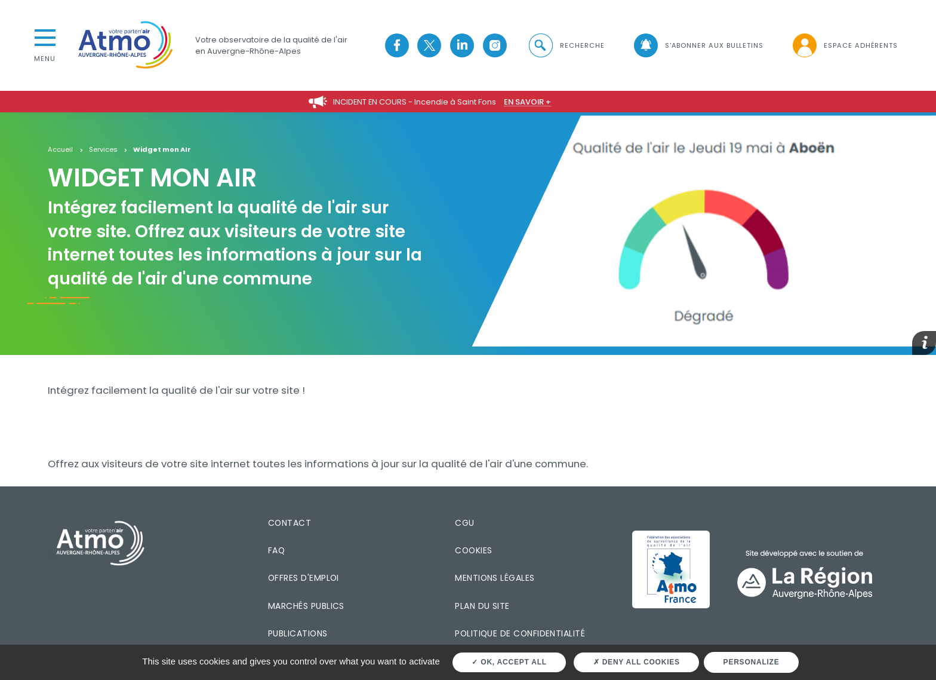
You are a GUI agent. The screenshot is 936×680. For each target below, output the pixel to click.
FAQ (276, 550)
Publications (298, 633)
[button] (566, 45)
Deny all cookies (636, 662)
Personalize (751, 662)
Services (103, 150)
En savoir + (527, 102)
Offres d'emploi (303, 578)
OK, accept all (509, 662)
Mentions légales (494, 578)
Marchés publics (306, 606)
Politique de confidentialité (520, 633)
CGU (464, 523)
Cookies (473, 550)
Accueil (60, 150)
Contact (289, 523)
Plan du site (482, 606)
